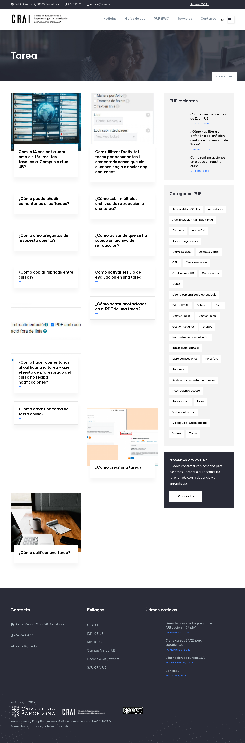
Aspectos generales (185, 241)
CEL (175, 262)
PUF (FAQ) (161, 18)
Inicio (219, 76)
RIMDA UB (94, 642)
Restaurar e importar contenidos (193, 380)
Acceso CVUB (199, 4)
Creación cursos (196, 262)
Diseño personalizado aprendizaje (194, 294)
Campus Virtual (209, 252)
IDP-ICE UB (95, 633)
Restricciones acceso (186, 391)
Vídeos (176, 433)
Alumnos (178, 230)
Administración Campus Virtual (192, 220)
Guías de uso (135, 18)
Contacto (208, 18)
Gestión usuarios (183, 326)
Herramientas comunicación (190, 337)
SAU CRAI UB (96, 667)
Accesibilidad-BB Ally (186, 209)
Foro (218, 305)
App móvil (198, 230)
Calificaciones (181, 252)
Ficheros (202, 305)
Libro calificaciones (184, 359)
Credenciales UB (183, 273)
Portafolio (211, 359)
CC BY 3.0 (103, 721)
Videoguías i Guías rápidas (189, 423)
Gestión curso (207, 316)
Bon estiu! (173, 670)
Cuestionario (210, 273)
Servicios (185, 18)
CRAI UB (93, 625)
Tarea (200, 401)
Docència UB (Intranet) (104, 659)
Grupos (207, 326)
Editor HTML (180, 305)
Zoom (193, 433)
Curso (176, 284)
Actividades (215, 209)
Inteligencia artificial (185, 348)
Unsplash (61, 726)
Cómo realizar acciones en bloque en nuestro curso (207, 162)
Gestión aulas (181, 316)
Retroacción (180, 401)
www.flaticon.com (63, 721)
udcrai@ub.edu (24, 646)
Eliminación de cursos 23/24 (186, 657)
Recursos (178, 369)
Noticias (110, 18)
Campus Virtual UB (101, 650)
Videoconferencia (183, 412)
